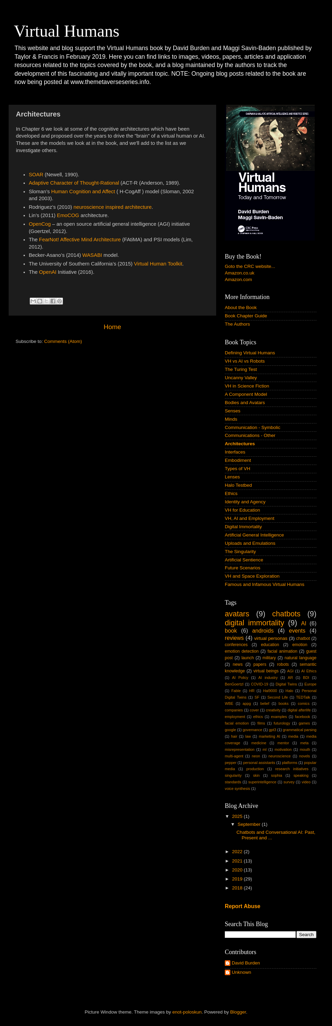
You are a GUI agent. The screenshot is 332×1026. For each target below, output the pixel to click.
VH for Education (242, 510)
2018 (238, 887)
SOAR (36, 174)
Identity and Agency (245, 501)
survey (289, 782)
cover (254, 710)
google (230, 730)
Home (112, 326)
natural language (300, 657)
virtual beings (266, 671)
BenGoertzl (234, 684)
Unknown (241, 972)
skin (256, 775)
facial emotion (237, 723)
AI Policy (240, 677)
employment (235, 717)
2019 (238, 879)
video (306, 782)
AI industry (268, 677)
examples (279, 717)
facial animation (282, 651)
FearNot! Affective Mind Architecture (80, 239)
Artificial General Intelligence (254, 535)
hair (234, 736)
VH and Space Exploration (252, 576)
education (270, 644)
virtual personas (270, 638)
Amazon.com (238, 279)
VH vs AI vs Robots (245, 361)
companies (234, 710)
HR (252, 691)
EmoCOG (68, 215)
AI (303, 623)
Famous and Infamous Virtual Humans (264, 584)
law (248, 736)
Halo (289, 691)
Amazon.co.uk (240, 273)
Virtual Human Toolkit (158, 264)
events (297, 630)
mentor (283, 743)
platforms (289, 763)
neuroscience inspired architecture (112, 207)
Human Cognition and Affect (83, 191)
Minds (231, 419)
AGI (290, 671)
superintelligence (262, 782)
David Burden (246, 963)
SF (257, 697)
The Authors (237, 324)
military (269, 657)
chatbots (286, 613)
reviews (234, 638)
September (250, 824)
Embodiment (238, 460)
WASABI (92, 255)
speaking (301, 775)
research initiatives (291, 769)
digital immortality (254, 622)
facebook (302, 717)
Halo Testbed (238, 485)
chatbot (303, 638)
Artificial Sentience (244, 559)
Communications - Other (250, 435)
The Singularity (240, 551)
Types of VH (237, 468)
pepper (231, 763)
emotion (299, 644)
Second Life (277, 697)
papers (259, 664)
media (293, 736)
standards (233, 782)
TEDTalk (303, 697)
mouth (305, 749)
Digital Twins (286, 684)
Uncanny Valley (241, 377)
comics (304, 703)
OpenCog (40, 224)
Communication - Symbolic (252, 427)
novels (304, 756)
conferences (236, 644)
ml (264, 749)
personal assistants (259, 763)
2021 (238, 861)
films (261, 723)
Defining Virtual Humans (250, 352)
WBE (229, 703)
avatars (237, 613)
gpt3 (272, 730)
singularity (233, 775)
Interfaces (235, 452)
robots (283, 664)
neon (256, 756)
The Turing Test (241, 369)
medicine (258, 743)
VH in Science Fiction (247, 386)
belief (264, 703)
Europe (310, 684)
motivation (283, 749)
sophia (276, 775)
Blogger (238, 1012)
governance (252, 730)
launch (247, 657)
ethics (258, 717)
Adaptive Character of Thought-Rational (74, 183)
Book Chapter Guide (246, 315)
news (237, 664)
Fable (236, 691)
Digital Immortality (243, 526)
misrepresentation (240, 749)
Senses (232, 410)
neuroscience (279, 756)
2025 (238, 816)
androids (263, 630)
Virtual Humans (66, 31)
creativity (273, 710)
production (255, 769)
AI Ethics (308, 671)
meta (304, 743)
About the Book (241, 307)
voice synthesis (237, 788)
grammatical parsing (299, 730)
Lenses (232, 476)
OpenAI (47, 272)
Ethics (231, 493)
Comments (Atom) (63, 341)
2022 (238, 851)
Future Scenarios (242, 567)
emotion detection (242, 651)
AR (290, 677)
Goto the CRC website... (250, 266)
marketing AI (269, 736)
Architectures (240, 443)
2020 (238, 870)
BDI (306, 677)
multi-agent (234, 756)
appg (247, 703)
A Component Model (246, 394)
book (231, 630)
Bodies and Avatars (245, 402)
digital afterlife (299, 710)
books (283, 703)
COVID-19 (259, 684)
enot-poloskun (187, 1012)
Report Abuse (242, 906)
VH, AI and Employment (249, 518)
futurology (282, 723)
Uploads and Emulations (250, 543)
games (304, 723)
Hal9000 (270, 691)
